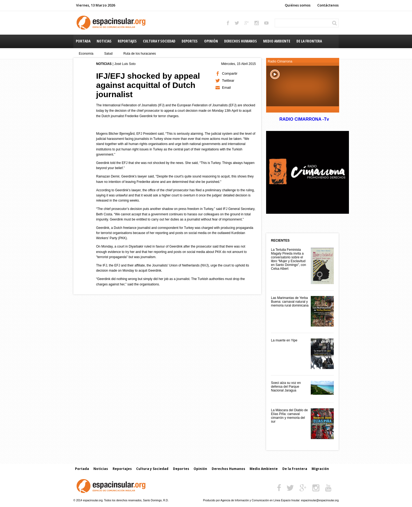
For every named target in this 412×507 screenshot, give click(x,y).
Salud (108, 53)
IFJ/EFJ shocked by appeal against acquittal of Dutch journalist (148, 85)
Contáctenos (328, 5)
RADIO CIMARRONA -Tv (304, 119)
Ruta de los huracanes (139, 53)
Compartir (229, 73)
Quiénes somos (297, 5)
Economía (86, 53)
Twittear (228, 80)
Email (226, 87)
